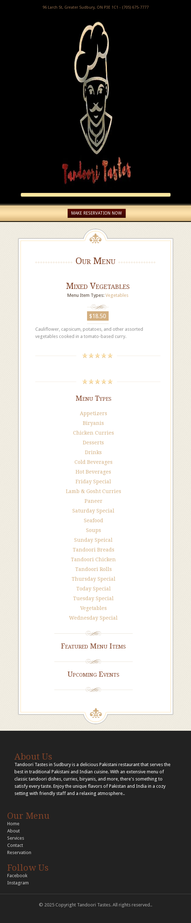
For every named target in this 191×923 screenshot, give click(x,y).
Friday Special (93, 481)
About (13, 831)
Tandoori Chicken (93, 559)
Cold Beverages (93, 462)
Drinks (93, 452)
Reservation (19, 852)
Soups (93, 530)
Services (15, 838)
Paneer (94, 501)
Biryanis (93, 423)
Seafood (93, 520)
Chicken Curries (93, 433)
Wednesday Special (93, 618)
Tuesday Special (93, 598)
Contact (15, 845)
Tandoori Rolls (93, 569)
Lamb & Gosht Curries (93, 491)
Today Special (93, 589)
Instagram (18, 882)
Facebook (17, 875)
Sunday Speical (93, 540)
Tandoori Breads (93, 550)
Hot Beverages (93, 472)
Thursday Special (93, 579)
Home (13, 823)
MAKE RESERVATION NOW (96, 213)
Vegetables (116, 295)
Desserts (93, 442)
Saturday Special (93, 511)
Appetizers (93, 413)
